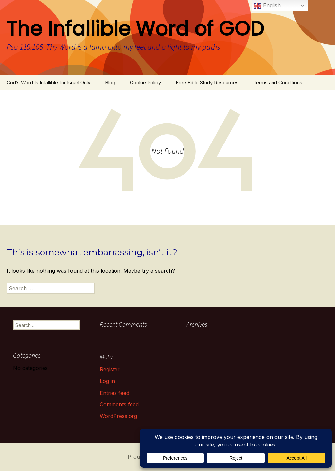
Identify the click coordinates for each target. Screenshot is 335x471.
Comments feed (119, 404)
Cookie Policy (145, 82)
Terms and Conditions (277, 82)
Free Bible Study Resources (207, 82)
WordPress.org (118, 416)
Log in (107, 381)
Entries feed (114, 393)
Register (110, 369)
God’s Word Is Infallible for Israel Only (48, 82)
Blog (110, 82)
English (267, 6)
